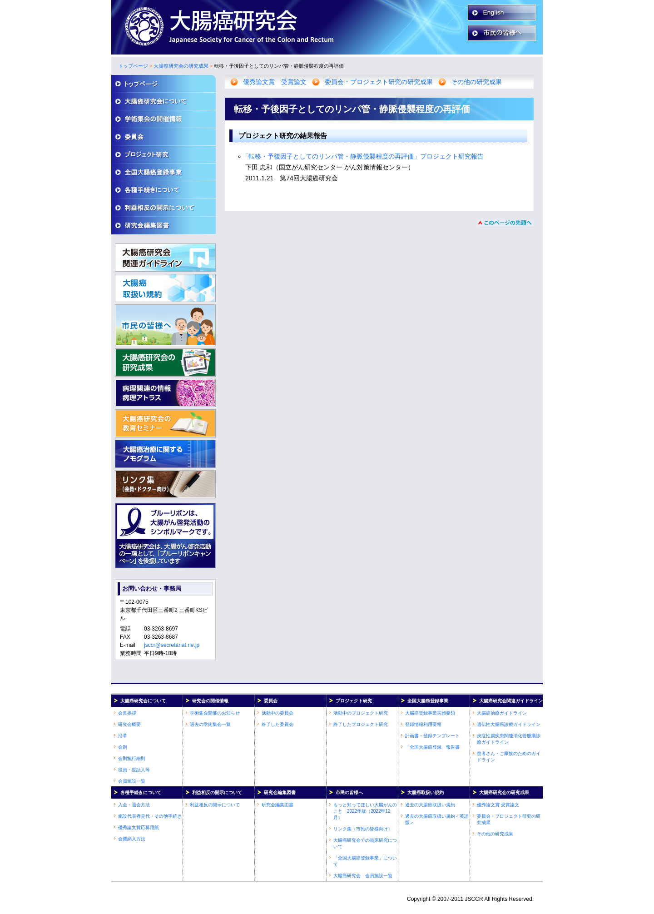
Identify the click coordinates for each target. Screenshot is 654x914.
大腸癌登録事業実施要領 (430, 712)
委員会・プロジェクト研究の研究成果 (379, 81)
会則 (122, 747)
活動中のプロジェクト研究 (360, 712)
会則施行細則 (131, 758)
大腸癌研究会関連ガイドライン (511, 700)
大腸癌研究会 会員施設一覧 (362, 875)
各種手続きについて (140, 792)
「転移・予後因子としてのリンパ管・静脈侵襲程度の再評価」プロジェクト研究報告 (363, 156)
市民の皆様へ (349, 792)
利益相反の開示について (217, 792)
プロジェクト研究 (354, 700)
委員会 (270, 700)
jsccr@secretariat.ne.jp (171, 645)
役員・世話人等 (134, 769)
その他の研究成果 (476, 81)
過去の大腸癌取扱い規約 (430, 804)
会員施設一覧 (131, 781)
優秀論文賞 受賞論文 (275, 81)
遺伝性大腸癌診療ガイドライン (508, 724)
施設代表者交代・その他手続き (150, 816)
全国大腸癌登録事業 (427, 700)
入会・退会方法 (134, 804)
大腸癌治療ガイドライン (502, 712)
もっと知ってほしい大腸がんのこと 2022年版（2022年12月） (365, 811)
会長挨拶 (127, 712)
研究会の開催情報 (210, 700)
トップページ (133, 66)
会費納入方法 (131, 838)
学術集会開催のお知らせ (215, 712)
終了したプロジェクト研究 (360, 724)
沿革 (122, 735)
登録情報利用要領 (423, 724)
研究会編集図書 (280, 792)
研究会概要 (129, 724)
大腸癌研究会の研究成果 (181, 66)
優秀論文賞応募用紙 (138, 827)
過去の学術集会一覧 (210, 724)
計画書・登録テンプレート (432, 735)
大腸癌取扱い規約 (425, 792)
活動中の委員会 (277, 712)
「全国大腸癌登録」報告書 (432, 747)
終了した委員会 (277, 724)
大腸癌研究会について (143, 700)
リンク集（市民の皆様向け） (362, 828)
